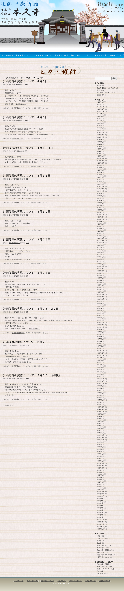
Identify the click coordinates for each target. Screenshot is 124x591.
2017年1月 (100, 348)
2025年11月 (101, 109)
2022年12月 (101, 186)
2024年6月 (100, 144)
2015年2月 (100, 402)
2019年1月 (100, 292)
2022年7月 (100, 198)
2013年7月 (100, 447)
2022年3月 (100, 208)
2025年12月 (101, 107)
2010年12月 (101, 519)
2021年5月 (100, 231)
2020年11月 (101, 240)
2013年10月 (101, 440)
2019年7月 (100, 278)
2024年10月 (101, 137)
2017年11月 (101, 325)
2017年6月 (100, 337)
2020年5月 (100, 254)
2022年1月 (100, 212)
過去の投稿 (8, 405)
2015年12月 (101, 379)
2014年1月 (100, 433)
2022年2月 (100, 210)
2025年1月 (100, 130)
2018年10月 (101, 299)
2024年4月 (100, 149)
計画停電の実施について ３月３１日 (27, 175)
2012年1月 (100, 489)
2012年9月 (100, 470)
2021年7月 (100, 226)
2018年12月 (101, 294)
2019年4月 (100, 285)
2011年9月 (100, 498)
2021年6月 (100, 229)
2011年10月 (101, 496)
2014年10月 (101, 412)
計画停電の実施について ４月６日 (25, 81)
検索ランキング (102, 545)
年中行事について (75, 581)
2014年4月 (100, 426)
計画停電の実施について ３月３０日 (27, 211)
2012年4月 (100, 482)
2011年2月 (100, 515)
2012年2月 (100, 487)
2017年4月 (100, 341)
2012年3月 (100, 484)
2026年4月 (100, 102)
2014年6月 (100, 421)
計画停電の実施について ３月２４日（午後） (32, 375)
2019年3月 (100, 287)
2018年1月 (100, 320)
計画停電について (18, 108)
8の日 (99, 536)
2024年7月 (100, 142)
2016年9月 (100, 358)
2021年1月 (100, 236)
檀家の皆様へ (101, 548)
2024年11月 (101, 135)
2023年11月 (101, 161)
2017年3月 (100, 344)
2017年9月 (100, 329)
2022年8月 (100, 196)
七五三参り (101, 86)
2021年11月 (101, 217)
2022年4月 (100, 205)
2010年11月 (101, 522)
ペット (99, 541)
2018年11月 (101, 297)
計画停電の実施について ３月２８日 (27, 272)
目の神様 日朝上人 (104, 550)
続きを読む (21, 104)
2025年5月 (100, 123)
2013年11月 (101, 437)
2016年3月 (100, 372)
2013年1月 (100, 461)
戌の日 (99, 543)
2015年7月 (100, 390)
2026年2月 (100, 104)
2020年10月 (101, 243)
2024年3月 (100, 151)
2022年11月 (101, 189)
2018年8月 (100, 304)
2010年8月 (100, 529)
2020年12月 (101, 238)
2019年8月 (100, 276)
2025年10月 (101, 111)
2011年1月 (100, 517)
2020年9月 (100, 245)
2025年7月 (100, 118)
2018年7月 (100, 306)
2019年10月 (101, 271)
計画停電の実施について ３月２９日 (27, 239)
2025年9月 (100, 114)
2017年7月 (100, 334)
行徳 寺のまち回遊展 (104, 555)
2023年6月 (100, 172)
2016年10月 (101, 355)
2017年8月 (100, 332)
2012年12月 (101, 463)
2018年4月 (100, 313)
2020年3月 (100, 259)
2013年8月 (100, 444)
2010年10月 (101, 524)
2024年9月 (100, 139)
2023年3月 (100, 179)
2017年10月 (101, 327)
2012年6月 (100, 477)
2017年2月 (100, 346)
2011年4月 (100, 510)
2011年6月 (100, 505)
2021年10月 (101, 219)
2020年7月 (100, 250)
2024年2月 (100, 154)
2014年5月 (100, 423)
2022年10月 (101, 191)
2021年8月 (100, 224)
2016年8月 (100, 360)
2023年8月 (100, 168)
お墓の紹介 (62, 581)
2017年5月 (100, 339)
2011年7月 (100, 503)
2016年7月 (100, 362)
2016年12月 (101, 351)
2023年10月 (101, 163)
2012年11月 (101, 466)
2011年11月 (100, 494)
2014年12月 (101, 407)
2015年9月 (100, 386)
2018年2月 (100, 318)
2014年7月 (100, 419)
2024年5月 (100, 147)
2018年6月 (100, 308)
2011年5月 (100, 508)
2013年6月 (100, 449)
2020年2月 (100, 261)
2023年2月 (100, 182)
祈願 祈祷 (101, 552)
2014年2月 (100, 430)
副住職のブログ (104, 581)
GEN (26, 84)
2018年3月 (100, 315)
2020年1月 (100, 264)
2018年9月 (100, 301)
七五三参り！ (101, 95)
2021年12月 (101, 215)
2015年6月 (100, 393)
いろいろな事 (101, 538)
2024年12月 (101, 132)
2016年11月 (101, 353)
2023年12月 (101, 158)
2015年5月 (100, 395)
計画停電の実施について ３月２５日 (27, 342)
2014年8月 (100, 416)
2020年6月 (100, 252)
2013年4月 (100, 454)
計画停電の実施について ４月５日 (25, 117)
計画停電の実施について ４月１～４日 (28, 147)
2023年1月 (100, 184)
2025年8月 (100, 116)
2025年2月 (100, 128)
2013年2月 (100, 459)
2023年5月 (100, 175)
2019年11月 (101, 269)
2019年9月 (100, 273)
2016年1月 (100, 376)
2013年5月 (100, 451)
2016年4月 (100, 369)
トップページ (18, 581)
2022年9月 (100, 193)
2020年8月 (100, 247)
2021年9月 (100, 222)
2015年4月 (100, 398)
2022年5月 (100, 203)
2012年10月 (101, 468)
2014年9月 (100, 414)
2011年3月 (100, 512)
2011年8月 (100, 501)
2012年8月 (100, 473)
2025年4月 (100, 125)
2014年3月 (100, 428)
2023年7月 (100, 170)
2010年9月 (100, 527)
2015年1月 (100, 405)
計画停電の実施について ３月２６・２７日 (31, 308)
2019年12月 (101, 266)
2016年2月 (100, 374)
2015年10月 (101, 383)
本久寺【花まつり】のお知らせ (108, 88)
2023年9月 (100, 165)
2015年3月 (100, 400)
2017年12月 (101, 322)
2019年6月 (100, 280)
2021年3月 (100, 233)
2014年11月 (101, 409)
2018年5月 (100, 311)
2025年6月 (100, 121)
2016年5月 (100, 367)
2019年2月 (100, 290)
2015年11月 (101, 381)
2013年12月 (101, 435)
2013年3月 (100, 456)
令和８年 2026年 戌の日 (106, 93)
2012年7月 (100, 475)
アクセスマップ (90, 581)
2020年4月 (100, 257)
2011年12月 (101, 491)
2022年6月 (100, 200)
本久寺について (32, 581)
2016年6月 (100, 365)
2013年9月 (100, 442)
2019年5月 (100, 283)
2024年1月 (100, 156)
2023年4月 (100, 177)
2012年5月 (100, 480)
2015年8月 (100, 388)
